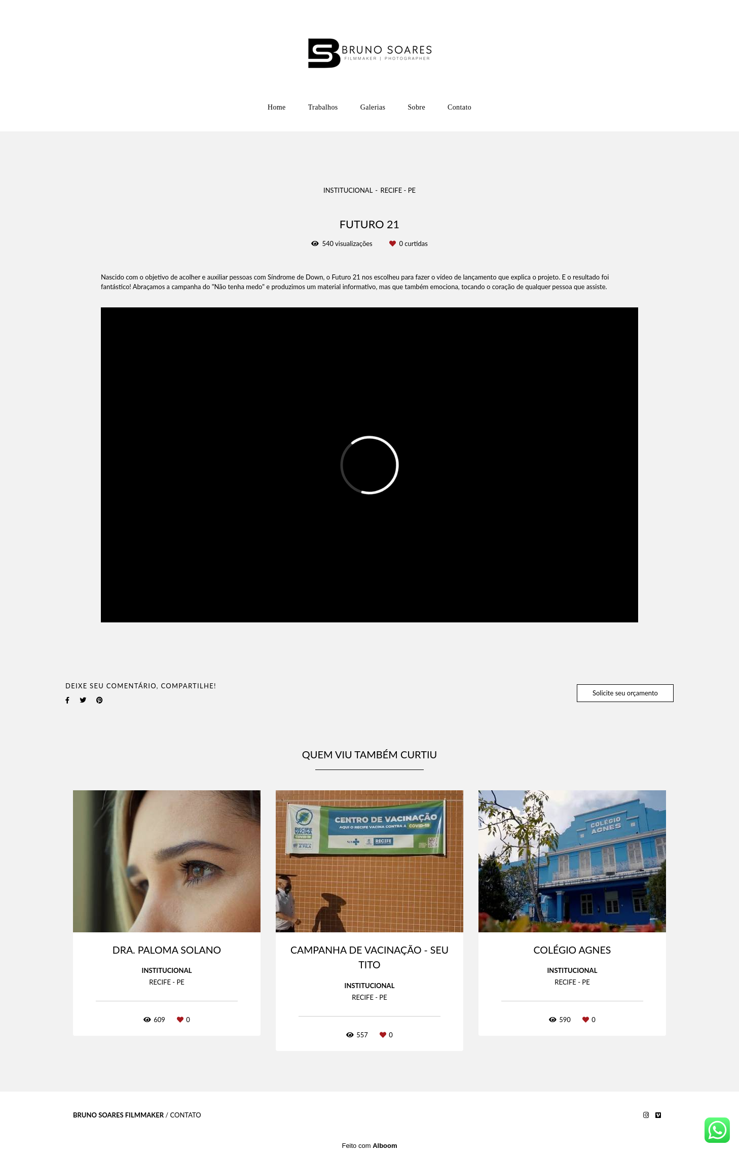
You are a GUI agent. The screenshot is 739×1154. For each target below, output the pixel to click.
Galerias (373, 107)
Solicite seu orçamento (625, 693)
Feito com (369, 1145)
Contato (459, 107)
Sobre (416, 107)
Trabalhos (323, 107)
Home (277, 107)
